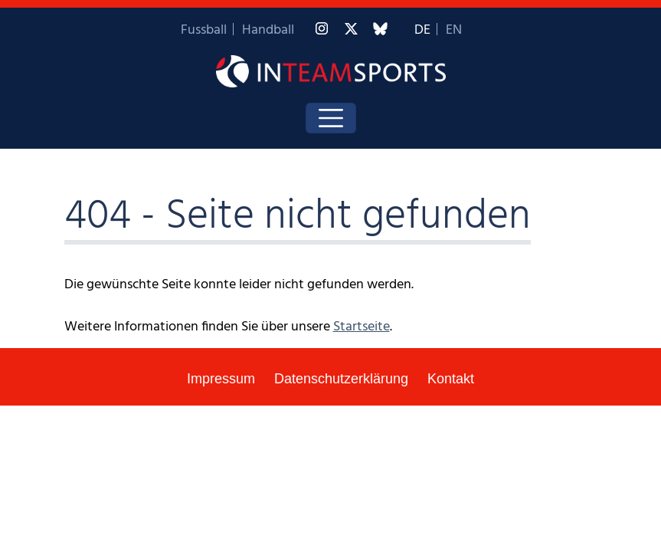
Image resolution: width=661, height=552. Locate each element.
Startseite (361, 327)
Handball (268, 30)
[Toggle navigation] (331, 118)
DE (422, 30)
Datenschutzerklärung (341, 378)
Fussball (204, 30)
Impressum (221, 378)
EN (454, 30)
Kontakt (450, 378)
